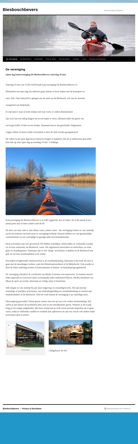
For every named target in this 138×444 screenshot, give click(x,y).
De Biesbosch (25, 59)
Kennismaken (64, 59)
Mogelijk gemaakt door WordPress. (119, 409)
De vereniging (11, 59)
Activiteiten (38, 59)
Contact (76, 59)
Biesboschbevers (20, 9)
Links (84, 59)
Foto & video (51, 59)
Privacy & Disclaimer (97, 59)
